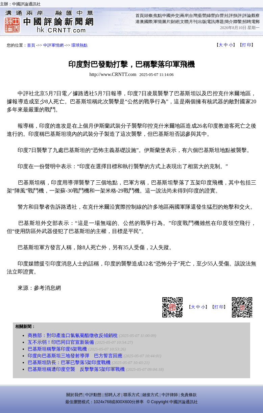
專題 (220, 21)
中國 (166, 15)
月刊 (193, 21)
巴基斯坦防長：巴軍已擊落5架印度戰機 (69, 362)
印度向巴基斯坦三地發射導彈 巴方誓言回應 (75, 355)
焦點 (157, 15)
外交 (175, 15)
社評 (229, 15)
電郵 (256, 21)
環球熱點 (79, 45)
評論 (247, 15)
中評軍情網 (53, 45)
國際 (148, 21)
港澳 (140, 21)
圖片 (166, 21)
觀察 (256, 15)
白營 (220, 15)
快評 (238, 15)
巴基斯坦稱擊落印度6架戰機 (57, 349)
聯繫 (238, 21)
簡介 (229, 21)
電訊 (211, 21)
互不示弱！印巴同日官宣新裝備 (61, 342)
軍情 (157, 21)
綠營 (211, 15)
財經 (175, 21)
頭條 (148, 15)
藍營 (202, 15)
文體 (184, 21)
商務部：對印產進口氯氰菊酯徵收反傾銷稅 (73, 335)
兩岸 (184, 15)
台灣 (193, 15)
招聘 (247, 21)
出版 (202, 21)
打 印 (246, 45)
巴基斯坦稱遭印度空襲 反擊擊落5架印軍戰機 (76, 369)
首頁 (140, 15)
